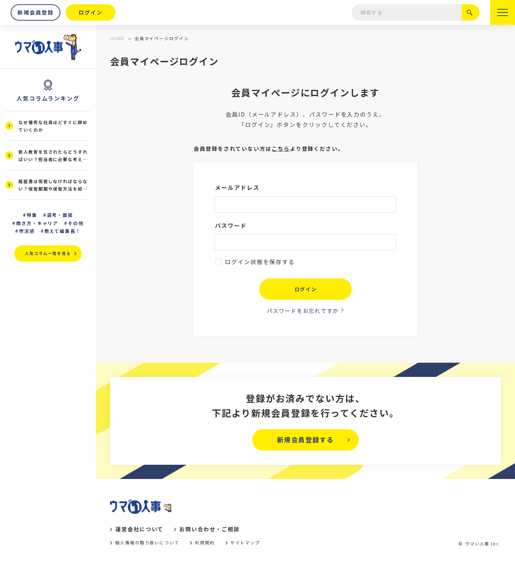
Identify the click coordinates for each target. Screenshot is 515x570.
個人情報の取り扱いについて (147, 542)
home (117, 38)
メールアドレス (237, 187)
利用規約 (205, 542)
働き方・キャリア (37, 223)
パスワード (231, 225)
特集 (32, 215)
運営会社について (139, 529)
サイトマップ (245, 542)
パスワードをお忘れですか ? (305, 310)
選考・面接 (60, 215)
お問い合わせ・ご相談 (209, 529)
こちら (281, 148)
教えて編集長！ (62, 231)
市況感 (27, 231)
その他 (76, 223)
